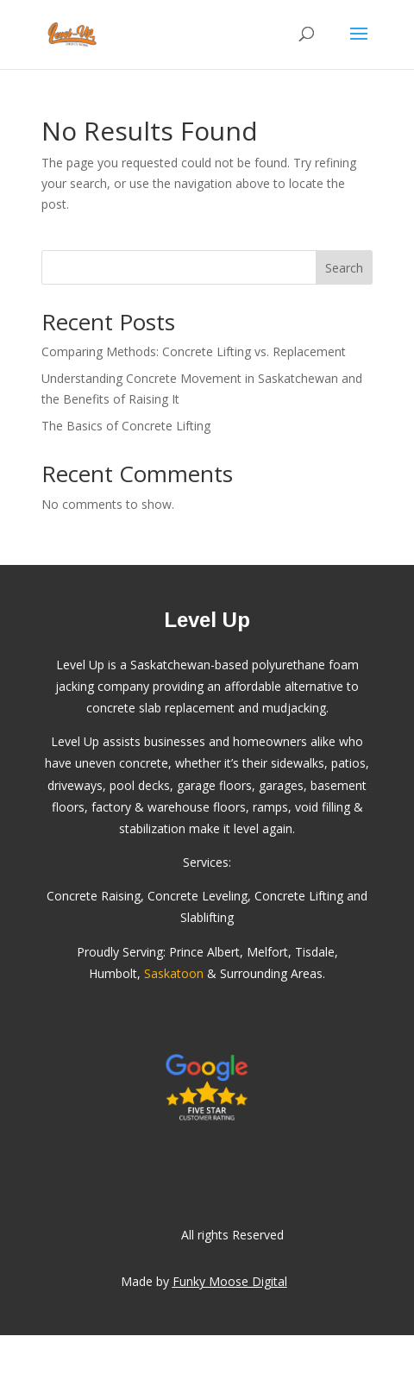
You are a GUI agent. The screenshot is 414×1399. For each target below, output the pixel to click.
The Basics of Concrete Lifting (125, 425)
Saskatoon (174, 973)
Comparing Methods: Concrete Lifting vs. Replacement (193, 351)
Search (344, 268)
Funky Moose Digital (229, 1281)
